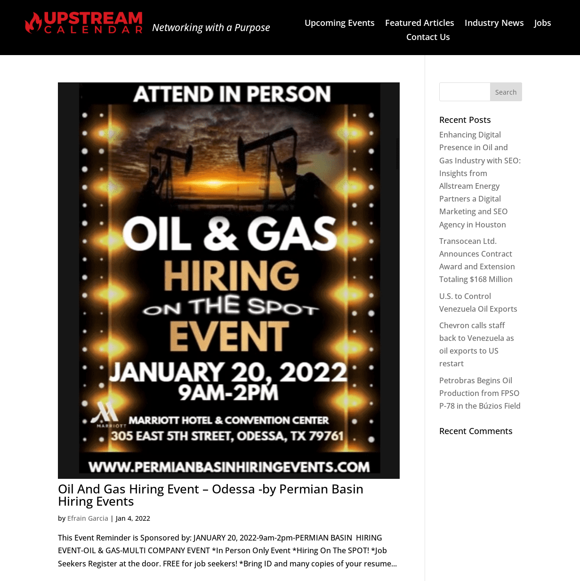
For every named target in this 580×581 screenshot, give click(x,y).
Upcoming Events (340, 23)
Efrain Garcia (87, 518)
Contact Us (428, 37)
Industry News (494, 23)
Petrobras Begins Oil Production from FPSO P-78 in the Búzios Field (480, 393)
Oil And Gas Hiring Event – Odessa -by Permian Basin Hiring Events (210, 494)
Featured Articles (419, 23)
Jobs (542, 23)
